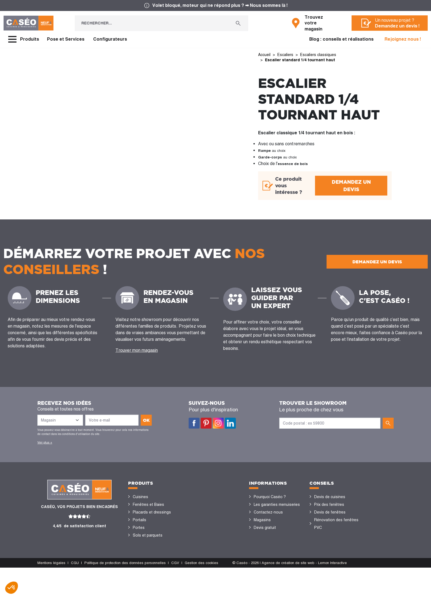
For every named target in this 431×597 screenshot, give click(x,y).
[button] (11, 587)
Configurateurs (110, 39)
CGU (75, 592)
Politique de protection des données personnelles (125, 592)
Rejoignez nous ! (403, 39)
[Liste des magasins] (60, 420)
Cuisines (140, 497)
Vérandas (141, 550)
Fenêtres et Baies (148, 504)
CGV (175, 592)
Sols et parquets (147, 535)
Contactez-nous (268, 512)
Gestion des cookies (201, 592)
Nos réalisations (328, 550)
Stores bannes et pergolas (156, 543)
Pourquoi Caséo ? (270, 497)
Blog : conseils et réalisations (341, 39)
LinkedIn (230, 423)
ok (146, 420)
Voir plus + (44, 442)
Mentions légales (51, 592)
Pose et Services (65, 39)
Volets (138, 558)
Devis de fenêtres (330, 512)
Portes (139, 527)
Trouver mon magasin (136, 350)
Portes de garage (148, 566)
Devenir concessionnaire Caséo (275, 547)
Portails (139, 520)
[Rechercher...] (151, 23)
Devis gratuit (265, 527)
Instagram (218, 423)
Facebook (194, 423)
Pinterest (206, 423)
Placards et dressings (152, 512)
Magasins (262, 520)
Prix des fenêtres (329, 504)
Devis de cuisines (329, 497)
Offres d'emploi (267, 535)
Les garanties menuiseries (277, 504)
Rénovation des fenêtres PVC (336, 524)
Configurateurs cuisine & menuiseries (335, 539)
